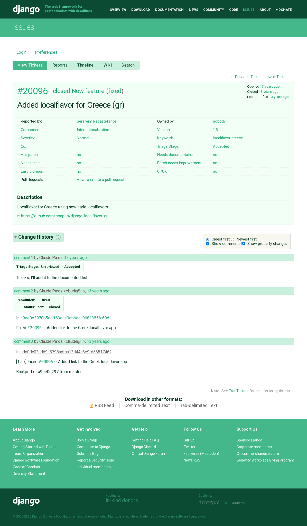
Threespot (211, 503)
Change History (39, 237)
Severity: (28, 138)
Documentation (169, 10)
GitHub (189, 440)
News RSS (192, 460)
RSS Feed (104, 405)
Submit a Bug (88, 453)
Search (128, 65)
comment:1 (23, 257)
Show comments (226, 244)
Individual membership (95, 467)
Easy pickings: (32, 171)
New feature (88, 91)
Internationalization (93, 130)
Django (26, 9)
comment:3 (23, 341)
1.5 (215, 130)
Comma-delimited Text (147, 405)
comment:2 (23, 291)
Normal (83, 138)
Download (140, 10)
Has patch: (30, 155)
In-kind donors (122, 500)
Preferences (46, 52)
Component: (31, 130)
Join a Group (87, 440)
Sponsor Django (249, 440)
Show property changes (267, 244)
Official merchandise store (258, 453)
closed (61, 91)
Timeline (85, 65)
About (265, 10)
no (79, 155)
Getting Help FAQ (145, 440)
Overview (118, 10)
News (193, 10)
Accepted (221, 146)
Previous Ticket (248, 77)
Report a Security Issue (95, 460)
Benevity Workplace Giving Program (265, 460)
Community (213, 10)
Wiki (108, 65)
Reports (60, 65)
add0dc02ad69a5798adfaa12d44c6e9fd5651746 (65, 351)
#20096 (32, 91)
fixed (115, 91)
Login (21, 52)
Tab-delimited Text (198, 405)
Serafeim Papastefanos (97, 121)
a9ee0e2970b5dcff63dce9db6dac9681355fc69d (65, 318)
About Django (24, 440)
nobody (219, 121)
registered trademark (140, 516)
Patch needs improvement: (179, 163)
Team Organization (28, 453)
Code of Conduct (26, 467)
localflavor (221, 138)
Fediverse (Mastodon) (201, 453)
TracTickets (238, 391)
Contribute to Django (93, 447)
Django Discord (144, 447)
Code (233, 10)
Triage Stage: (168, 146)
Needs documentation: (176, 155)
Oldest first (221, 239)
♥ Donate (284, 10)
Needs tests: (31, 163)
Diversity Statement (29, 474)
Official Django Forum (149, 453)
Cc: (23, 146)
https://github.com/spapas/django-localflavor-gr (62, 216)
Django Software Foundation (36, 460)
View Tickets (30, 65)
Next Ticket (277, 77)
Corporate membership (256, 447)
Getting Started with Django (35, 447)
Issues (248, 10)
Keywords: (165, 138)
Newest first (247, 239)
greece (237, 138)
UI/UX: (162, 171)
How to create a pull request (100, 180)
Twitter (190, 447)
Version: (164, 130)
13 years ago (270, 86)
